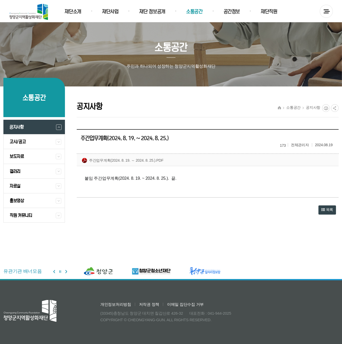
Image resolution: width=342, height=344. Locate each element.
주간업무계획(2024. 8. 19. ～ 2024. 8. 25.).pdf (122, 160)
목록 (327, 210)
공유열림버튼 (335, 108)
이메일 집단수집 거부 (185, 304)
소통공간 (293, 108)
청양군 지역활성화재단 (28, 12)
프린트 (326, 108)
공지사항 (313, 108)
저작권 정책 (149, 304)
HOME (279, 108)
